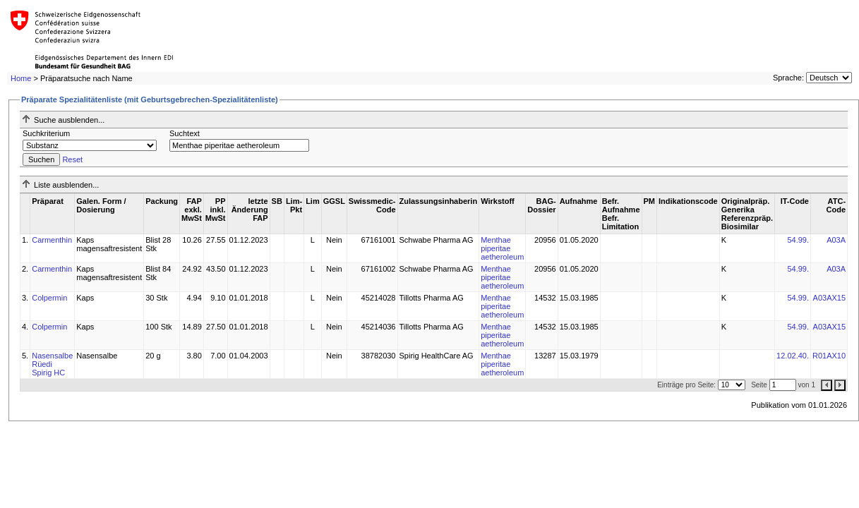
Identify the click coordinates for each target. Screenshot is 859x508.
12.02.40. (792, 355)
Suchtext (184, 133)
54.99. (798, 240)
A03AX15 (829, 298)
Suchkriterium (46, 133)
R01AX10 (829, 355)
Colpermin (49, 298)
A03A (836, 240)
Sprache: (788, 77)
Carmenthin (52, 240)
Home (21, 78)
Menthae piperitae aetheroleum (502, 248)
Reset (72, 159)
